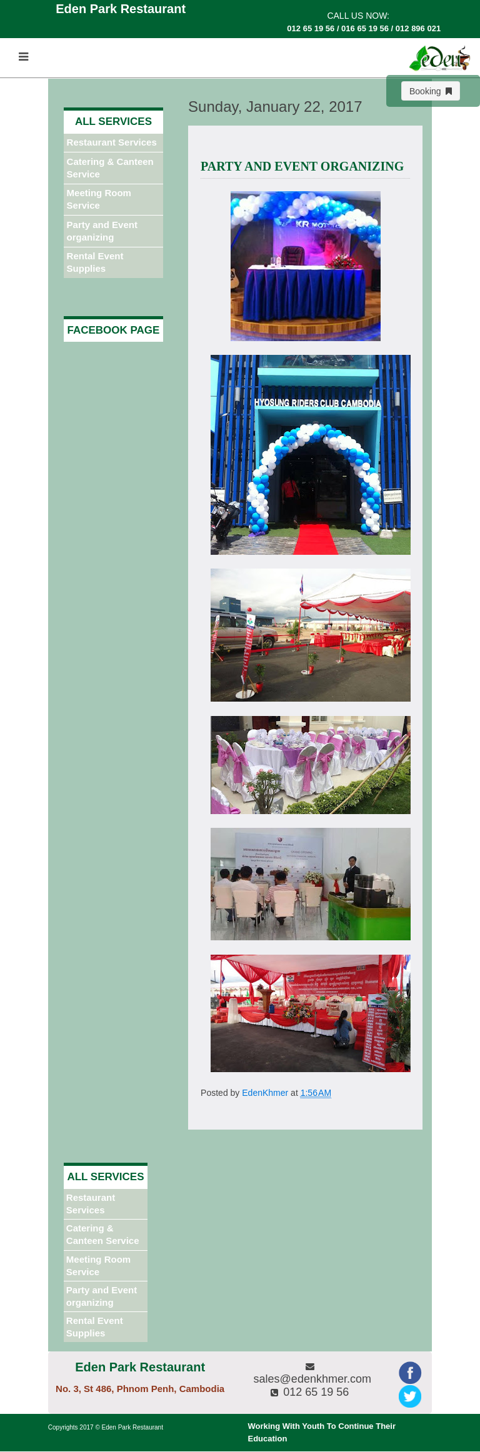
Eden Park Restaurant (132, 1427)
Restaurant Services (112, 142)
